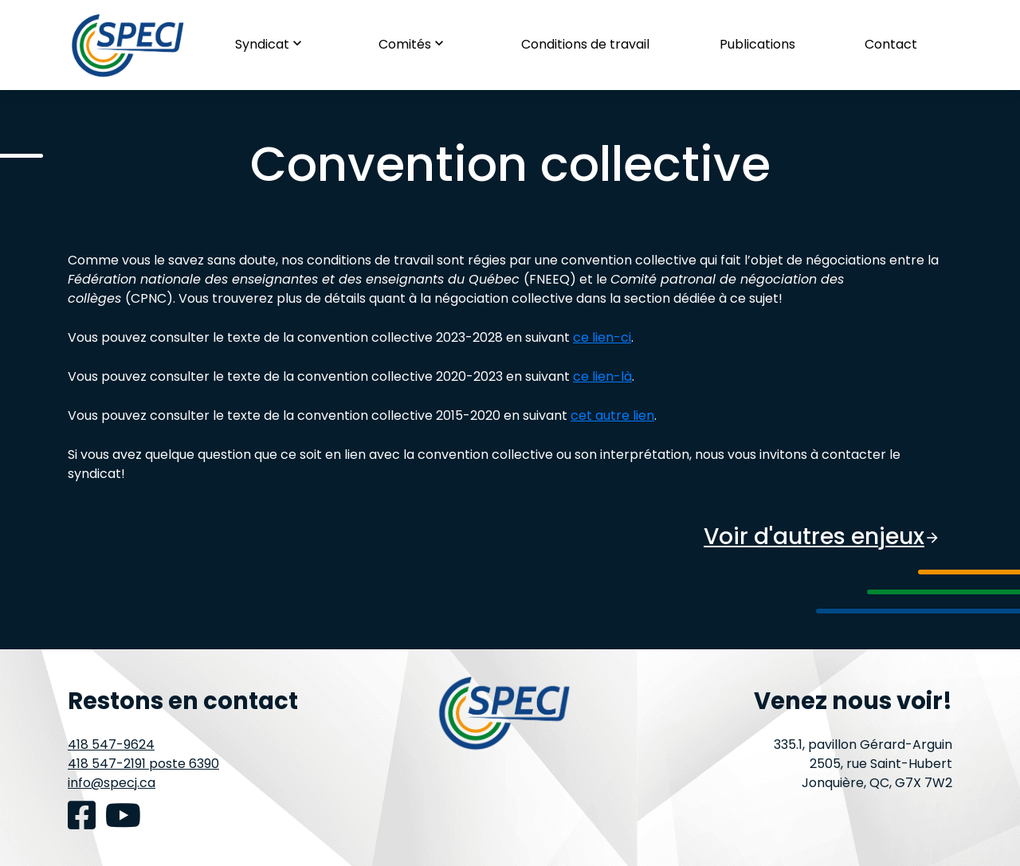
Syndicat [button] (272, 44)
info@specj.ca (111, 783)
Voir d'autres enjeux (822, 536)
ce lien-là (602, 376)
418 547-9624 (111, 744)
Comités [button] (415, 44)
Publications (757, 44)
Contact (891, 44)
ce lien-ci (602, 337)
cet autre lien (612, 415)
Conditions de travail (585, 44)
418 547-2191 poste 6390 (143, 763)
